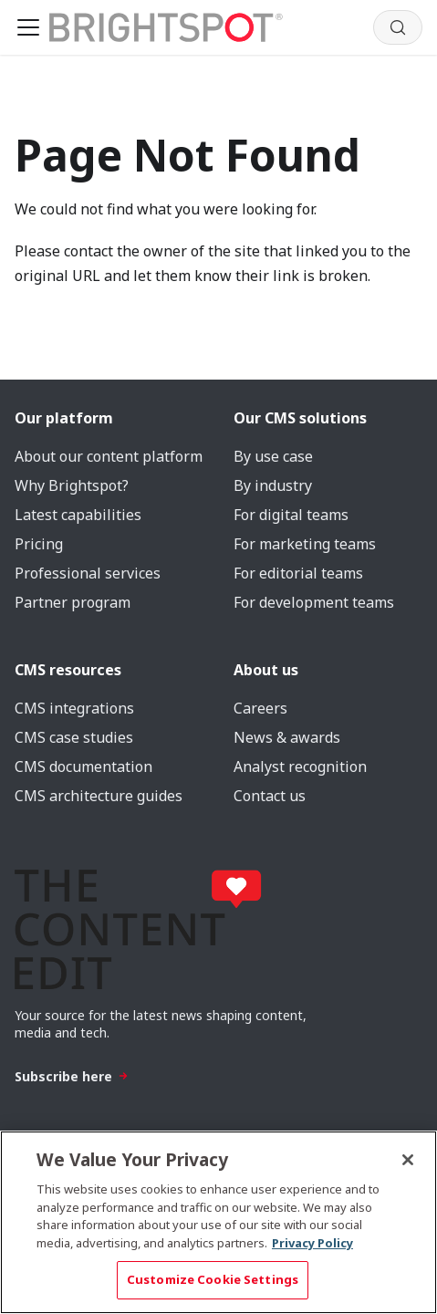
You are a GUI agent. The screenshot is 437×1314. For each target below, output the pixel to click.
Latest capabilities (78, 515)
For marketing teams (305, 544)
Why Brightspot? (72, 485)
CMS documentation (83, 766)
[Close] (408, 1160)
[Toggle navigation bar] (28, 27)
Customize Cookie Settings (212, 1279)
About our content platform (109, 456)
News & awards (287, 737)
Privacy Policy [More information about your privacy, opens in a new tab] (312, 1243)
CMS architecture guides (98, 796)
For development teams (314, 602)
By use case (273, 456)
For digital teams (291, 515)
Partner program (72, 602)
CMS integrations (74, 708)
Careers (260, 708)
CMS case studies (74, 737)
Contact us (270, 796)
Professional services (88, 573)
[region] (218, 1222)
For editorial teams (298, 573)
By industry (273, 485)
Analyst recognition (300, 766)
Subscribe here (72, 1076)
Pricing (39, 544)
